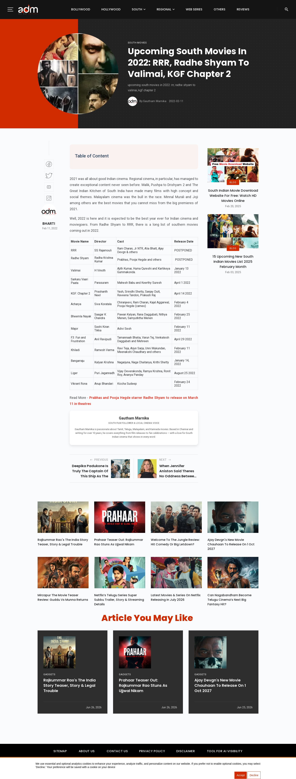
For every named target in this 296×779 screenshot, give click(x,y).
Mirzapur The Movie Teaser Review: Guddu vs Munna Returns (63, 597)
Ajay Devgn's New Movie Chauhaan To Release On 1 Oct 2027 (230, 544)
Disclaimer (185, 751)
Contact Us (117, 751)
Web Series (194, 9)
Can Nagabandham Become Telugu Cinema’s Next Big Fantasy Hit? (229, 599)
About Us (87, 751)
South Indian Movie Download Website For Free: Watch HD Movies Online (233, 195)
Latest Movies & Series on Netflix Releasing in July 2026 (175, 597)
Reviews (243, 9)
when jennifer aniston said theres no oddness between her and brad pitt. (177, 471)
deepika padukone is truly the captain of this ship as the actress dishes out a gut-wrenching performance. (90, 471)
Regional (164, 9)
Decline (254, 775)
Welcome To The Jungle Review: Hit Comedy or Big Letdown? (175, 542)
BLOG (233, 182)
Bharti (48, 223)
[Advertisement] (14, 78)
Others (219, 9)
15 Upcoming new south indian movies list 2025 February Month (233, 261)
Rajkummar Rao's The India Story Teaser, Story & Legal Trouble (63, 542)
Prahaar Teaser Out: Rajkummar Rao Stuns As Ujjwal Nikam (118, 542)
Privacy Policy (152, 751)
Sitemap (60, 751)
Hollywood (110, 9)
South (137, 9)
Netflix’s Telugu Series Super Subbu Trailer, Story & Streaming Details (119, 599)
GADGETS (49, 674)
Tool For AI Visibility (225, 751)
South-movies (137, 42)
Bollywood (80, 9)
